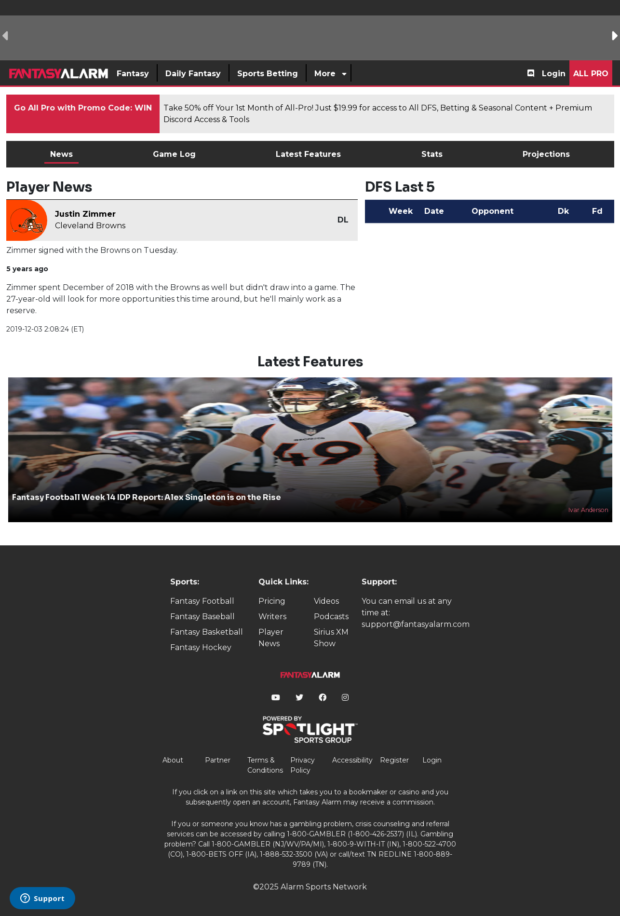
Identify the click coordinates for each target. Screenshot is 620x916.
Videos (326, 601)
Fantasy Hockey (200, 647)
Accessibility (352, 760)
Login (554, 73)
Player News (270, 637)
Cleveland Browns (90, 225)
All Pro (590, 73)
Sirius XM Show (331, 637)
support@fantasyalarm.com (416, 624)
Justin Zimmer (85, 214)
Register (394, 760)
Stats (432, 154)
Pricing (271, 601)
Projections (546, 154)
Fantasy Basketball (206, 632)
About (172, 760)
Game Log (174, 154)
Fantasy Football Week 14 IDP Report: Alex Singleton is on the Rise (146, 497)
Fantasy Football (202, 601)
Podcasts (331, 616)
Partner (217, 760)
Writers (272, 616)
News (61, 154)
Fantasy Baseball (202, 616)
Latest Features (308, 154)
